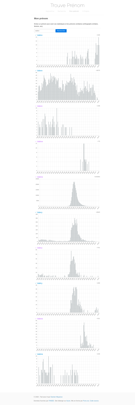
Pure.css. (86, 401)
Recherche (62, 11)
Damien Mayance (57, 397)
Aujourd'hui (50, 11)
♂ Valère (39, 35)
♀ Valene (39, 319)
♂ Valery (38, 212)
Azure (68, 401)
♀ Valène (39, 141)
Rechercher (61, 31)
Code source (94, 401)
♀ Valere (39, 106)
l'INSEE (51, 401)
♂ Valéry (38, 283)
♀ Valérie (39, 177)
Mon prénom (74, 11)
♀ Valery (38, 248)
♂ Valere (39, 71)
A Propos (85, 11)
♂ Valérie (39, 354)
